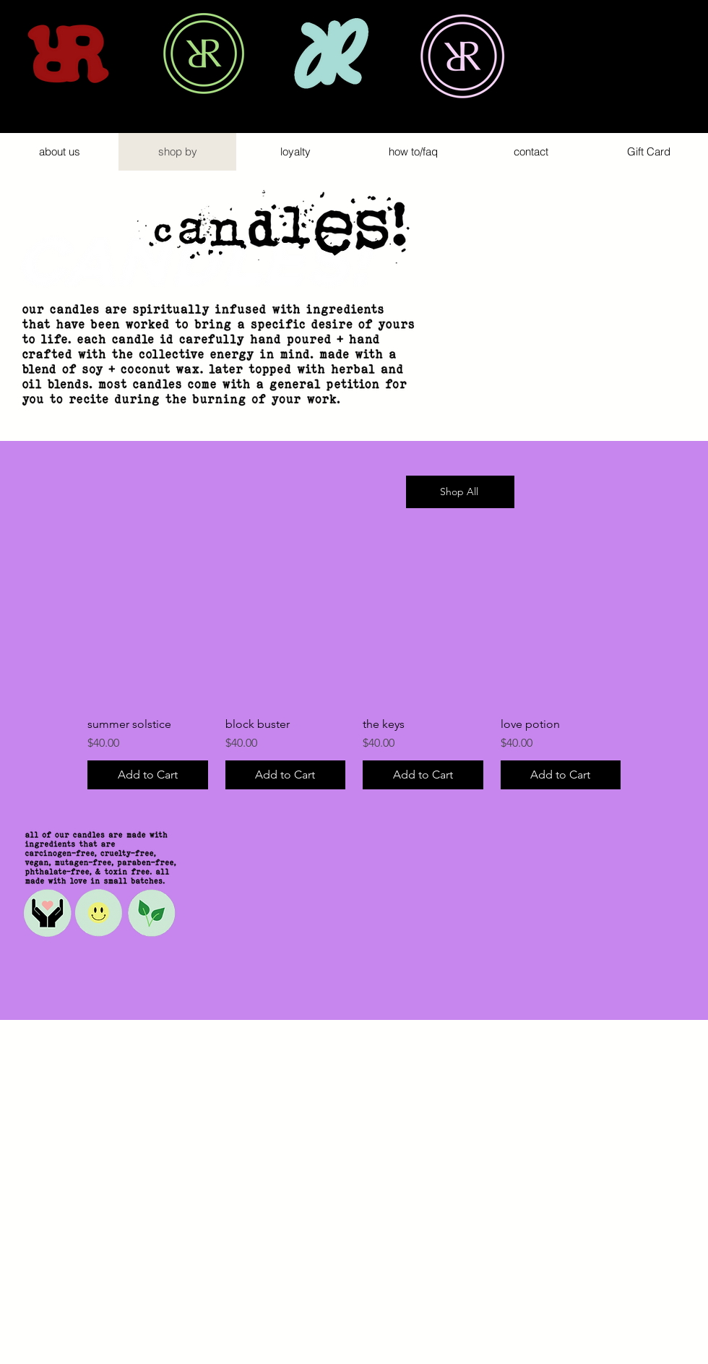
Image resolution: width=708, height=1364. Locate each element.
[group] (354, 688)
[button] (680, 69)
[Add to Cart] (147, 774)
